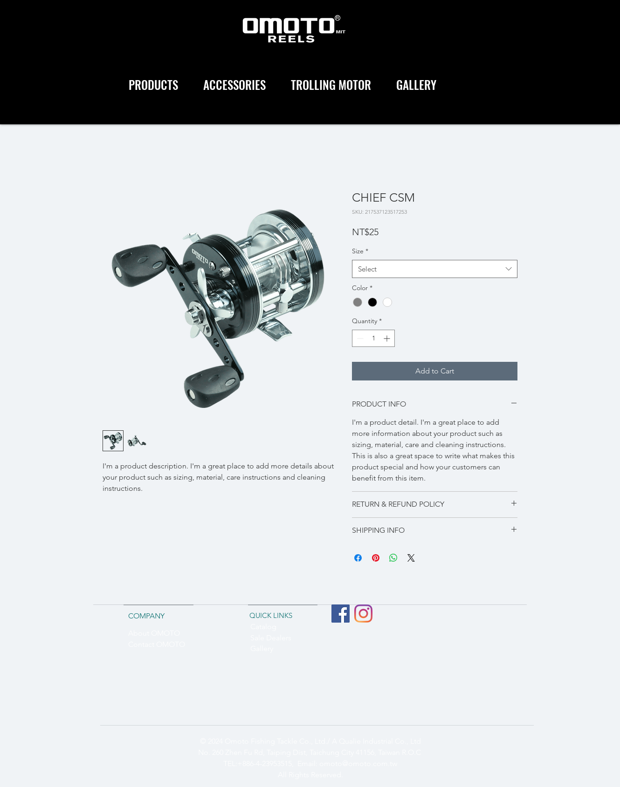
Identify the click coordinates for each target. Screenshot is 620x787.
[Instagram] (363, 613)
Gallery (261, 648)
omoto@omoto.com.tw (358, 763)
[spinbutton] (373, 338)
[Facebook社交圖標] (340, 613)
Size (360, 251)
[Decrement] (359, 338)
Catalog (263, 626)
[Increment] (387, 338)
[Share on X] (411, 557)
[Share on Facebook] (358, 557)
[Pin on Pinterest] (375, 557)
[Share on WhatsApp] (393, 557)
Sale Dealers (270, 637)
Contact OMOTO (156, 644)
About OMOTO (154, 633)
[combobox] (434, 269)
